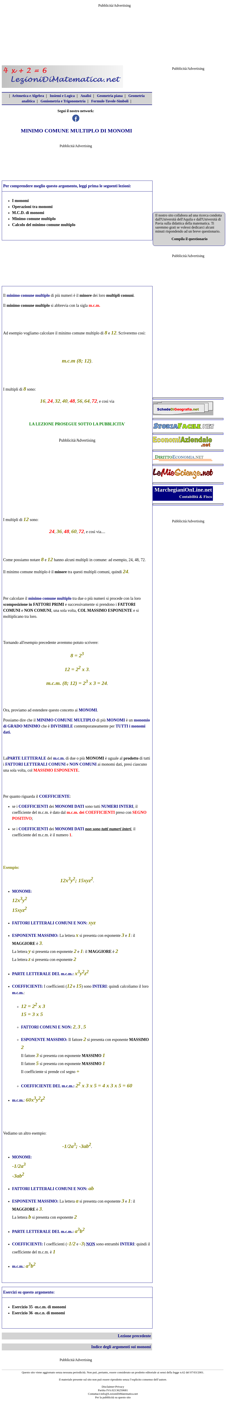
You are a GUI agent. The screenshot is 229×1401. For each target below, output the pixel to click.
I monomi (20, 200)
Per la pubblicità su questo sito (113, 1397)
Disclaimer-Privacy (113, 1386)
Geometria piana (110, 96)
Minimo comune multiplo (34, 218)
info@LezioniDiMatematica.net (119, 1393)
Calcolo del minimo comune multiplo (43, 225)
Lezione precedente (134, 1336)
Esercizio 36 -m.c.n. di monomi (38, 1313)
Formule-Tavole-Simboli (110, 101)
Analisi (86, 96)
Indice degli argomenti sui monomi (121, 1347)
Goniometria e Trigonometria (62, 101)
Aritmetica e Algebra (28, 96)
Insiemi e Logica (62, 96)
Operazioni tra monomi (32, 206)
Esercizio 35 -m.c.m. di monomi (39, 1307)
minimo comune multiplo (28, 295)
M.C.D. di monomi (28, 212)
